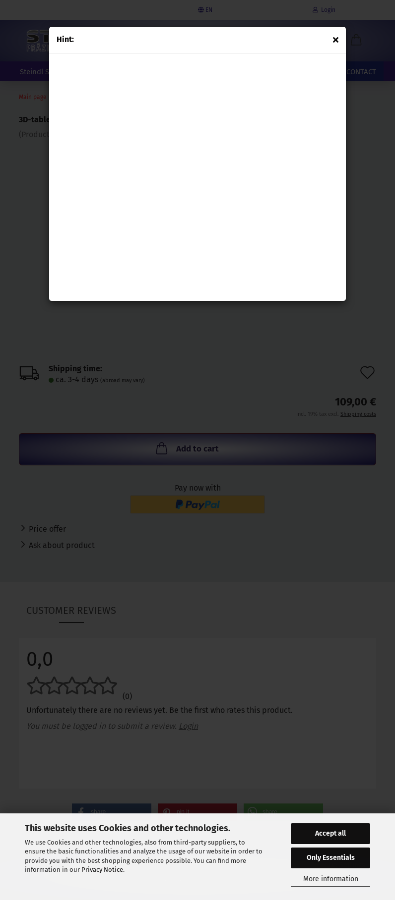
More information (330, 879)
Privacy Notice (102, 869)
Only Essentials (331, 857)
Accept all (330, 833)
